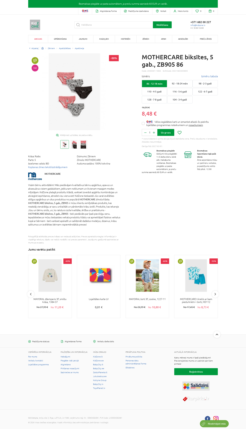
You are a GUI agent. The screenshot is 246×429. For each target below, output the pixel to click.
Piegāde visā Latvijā (70, 360)
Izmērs (146, 76)
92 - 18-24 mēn (180, 83)
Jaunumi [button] (83, 39)
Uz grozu (166, 132)
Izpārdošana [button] (60, 39)
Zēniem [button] (145, 39)
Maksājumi (65, 357)
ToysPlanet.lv (99, 388)
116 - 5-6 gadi (180, 91)
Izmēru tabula (209, 76)
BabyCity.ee (98, 368)
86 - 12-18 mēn (154, 83)
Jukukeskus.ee (100, 376)
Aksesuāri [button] (183, 39)
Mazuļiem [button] (104, 39)
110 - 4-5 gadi (154, 91)
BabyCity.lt (98, 364)
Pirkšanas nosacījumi (70, 368)
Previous (30, 294)
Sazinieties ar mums (70, 372)
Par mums (32, 357)
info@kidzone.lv (197, 25)
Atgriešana (66, 364)
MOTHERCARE (53, 173)
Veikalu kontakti (35, 360)
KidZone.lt (98, 357)
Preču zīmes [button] (206, 39)
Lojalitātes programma (38, 364)
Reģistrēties (196, 371)
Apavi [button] (163, 39)
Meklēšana (162, 24)
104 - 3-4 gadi (180, 99)
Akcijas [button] (38, 39)
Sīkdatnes (130, 367)
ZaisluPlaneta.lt (100, 372)
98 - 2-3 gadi (205, 83)
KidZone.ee (98, 360)
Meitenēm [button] (125, 39)
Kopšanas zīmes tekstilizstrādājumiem (47, 167)
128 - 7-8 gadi (154, 99)
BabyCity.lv (98, 384)
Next (215, 294)
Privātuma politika (134, 357)
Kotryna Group (99, 380)
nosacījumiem (196, 125)
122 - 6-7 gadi (205, 91)
